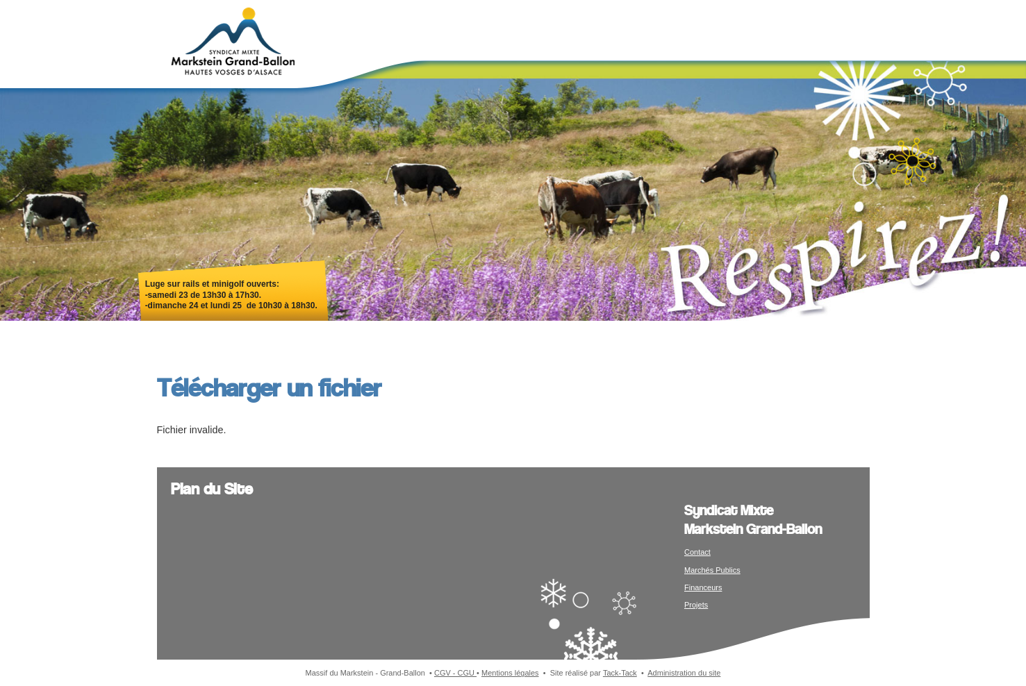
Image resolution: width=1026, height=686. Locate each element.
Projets (696, 605)
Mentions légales (510, 673)
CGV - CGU (455, 673)
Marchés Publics (712, 570)
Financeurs (703, 587)
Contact (697, 552)
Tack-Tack (620, 673)
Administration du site (683, 673)
